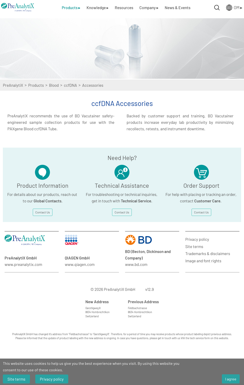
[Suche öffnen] (217, 8)
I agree (230, 379)
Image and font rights (203, 260)
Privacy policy (197, 239)
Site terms (194, 246)
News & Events (177, 7)
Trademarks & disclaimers (207, 253)
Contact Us (42, 212)
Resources (124, 7)
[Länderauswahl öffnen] (231, 7)
